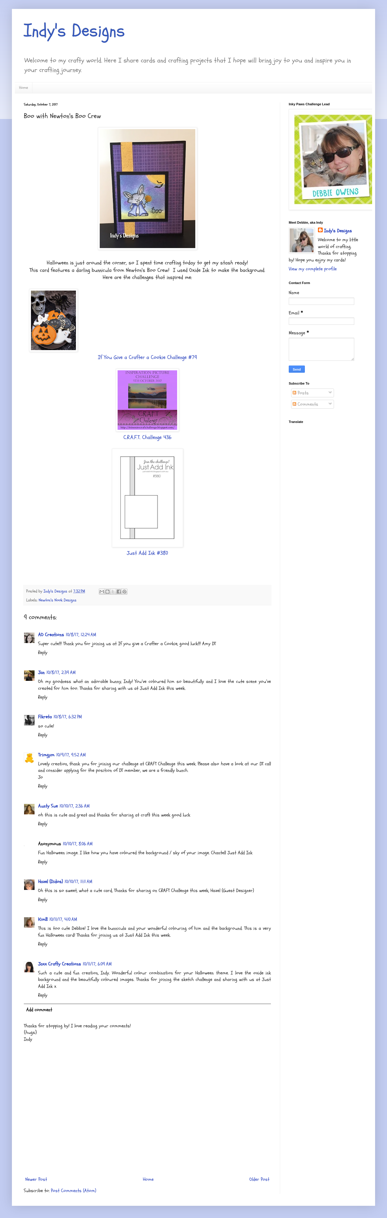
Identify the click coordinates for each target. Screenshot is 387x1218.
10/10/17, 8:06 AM (78, 844)
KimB (43, 919)
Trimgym (46, 755)
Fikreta (45, 717)
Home (23, 87)
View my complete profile (313, 269)
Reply (42, 652)
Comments (305, 404)
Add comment (39, 1010)
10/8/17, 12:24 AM (81, 634)
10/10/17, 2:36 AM (75, 806)
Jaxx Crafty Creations (59, 964)
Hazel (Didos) (50, 881)
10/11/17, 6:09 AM (97, 964)
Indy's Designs (74, 30)
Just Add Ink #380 (147, 553)
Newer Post (36, 1179)
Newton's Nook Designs (58, 600)
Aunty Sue (48, 806)
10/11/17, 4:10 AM (63, 919)
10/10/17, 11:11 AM (78, 881)
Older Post (259, 1179)
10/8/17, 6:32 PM (68, 717)
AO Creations (51, 634)
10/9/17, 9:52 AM (71, 755)
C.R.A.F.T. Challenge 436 (147, 437)
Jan (41, 672)
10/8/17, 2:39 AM (61, 672)
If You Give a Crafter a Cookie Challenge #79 (147, 357)
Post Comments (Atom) (73, 1190)
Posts (301, 393)
